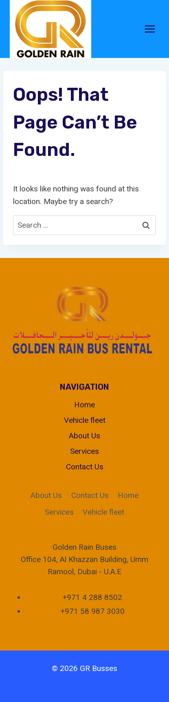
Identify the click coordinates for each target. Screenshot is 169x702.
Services (84, 451)
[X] (84, 690)
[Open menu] (149, 28)
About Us (84, 435)
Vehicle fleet (84, 420)
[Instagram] (103, 690)
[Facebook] (66, 690)
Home (84, 404)
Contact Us (84, 466)
